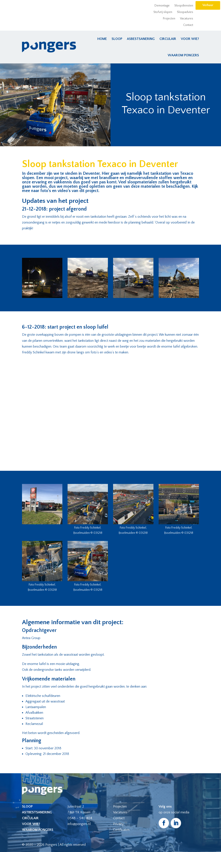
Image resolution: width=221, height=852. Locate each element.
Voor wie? (190, 39)
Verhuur (207, 5)
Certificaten (121, 830)
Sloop (117, 39)
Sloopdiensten (183, 5)
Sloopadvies (185, 12)
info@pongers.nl (79, 824)
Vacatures (186, 18)
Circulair (167, 39)
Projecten (169, 18)
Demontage (162, 5)
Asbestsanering (141, 39)
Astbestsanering (37, 812)
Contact (188, 25)
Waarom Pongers (183, 55)
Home (102, 39)
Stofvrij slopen (162, 12)
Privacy (118, 824)
